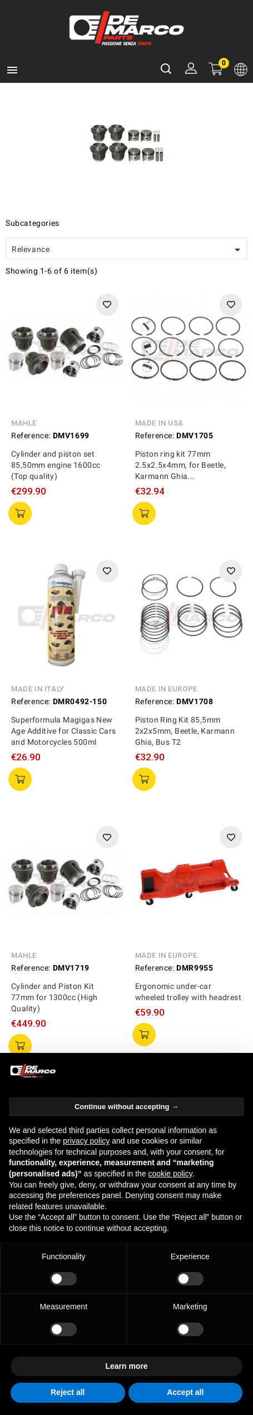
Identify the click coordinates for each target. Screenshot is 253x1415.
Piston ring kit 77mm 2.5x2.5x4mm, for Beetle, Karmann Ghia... (180, 465)
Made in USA (159, 423)
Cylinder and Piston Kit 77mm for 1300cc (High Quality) (54, 997)
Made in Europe (166, 689)
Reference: (31, 435)
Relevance (128, 249)
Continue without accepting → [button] (126, 1106)
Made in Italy (38, 689)
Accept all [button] (185, 1392)
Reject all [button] (68, 1392)
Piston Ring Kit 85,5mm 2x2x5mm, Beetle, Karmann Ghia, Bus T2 (185, 730)
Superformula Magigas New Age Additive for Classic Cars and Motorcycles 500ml (63, 730)
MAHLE (24, 423)
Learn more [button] (126, 1366)
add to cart (20, 513)
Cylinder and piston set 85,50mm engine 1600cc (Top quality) (55, 465)
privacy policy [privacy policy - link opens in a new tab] (86, 1140)
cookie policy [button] (170, 1173)
